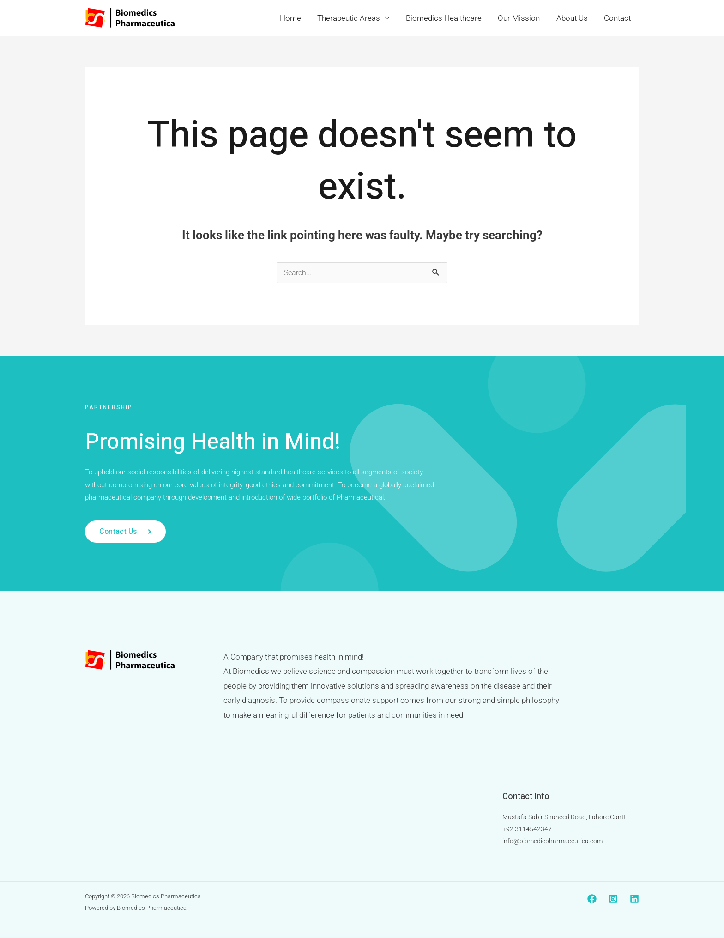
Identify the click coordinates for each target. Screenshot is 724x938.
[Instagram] (613, 899)
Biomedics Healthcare (446, 18)
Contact (617, 18)
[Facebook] (592, 899)
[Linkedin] (634, 899)
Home (294, 18)
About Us (573, 18)
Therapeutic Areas (351, 18)
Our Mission (521, 18)
